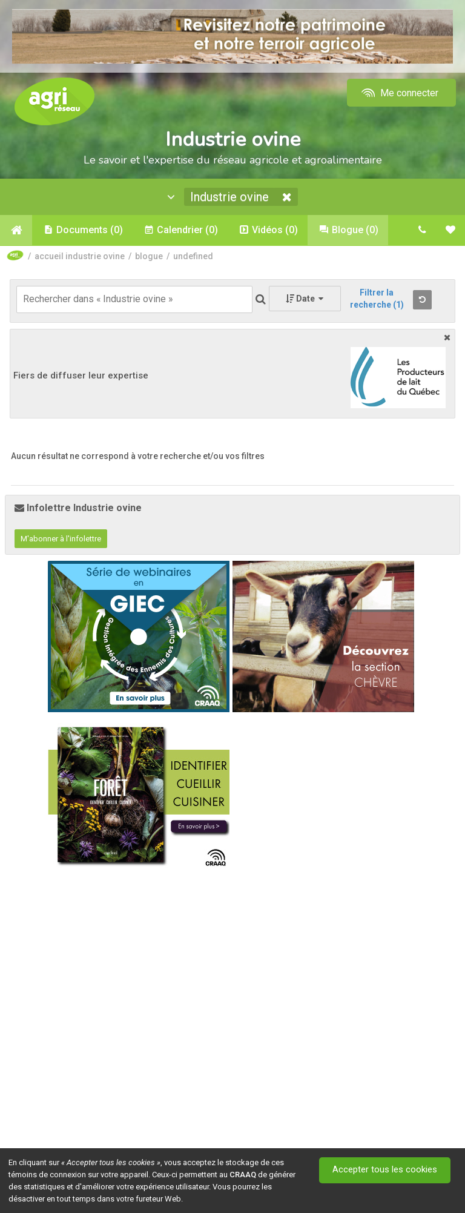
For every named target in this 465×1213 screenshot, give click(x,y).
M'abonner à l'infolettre (61, 538)
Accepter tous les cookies (385, 1170)
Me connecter (398, 93)
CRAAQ (242, 1174)
